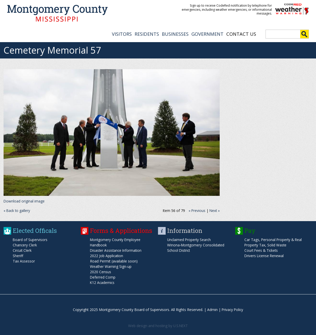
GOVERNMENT (207, 33)
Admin (212, 309)
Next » (214, 210)
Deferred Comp (103, 276)
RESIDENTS (147, 33)
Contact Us (241, 33)
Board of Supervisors (30, 239)
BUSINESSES (175, 33)
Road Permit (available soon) (114, 260)
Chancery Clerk (25, 244)
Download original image (24, 200)
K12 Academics (102, 282)
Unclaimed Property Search (189, 239)
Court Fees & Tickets (261, 249)
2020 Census (100, 271)
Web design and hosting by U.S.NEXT (158, 325)
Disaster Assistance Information (116, 249)
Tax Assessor (24, 260)
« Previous (196, 210)
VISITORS (122, 33)
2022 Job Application (107, 255)
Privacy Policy (232, 309)
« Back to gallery (17, 210)
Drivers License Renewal (264, 255)
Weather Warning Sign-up (111, 266)
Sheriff (18, 255)
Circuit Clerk (22, 249)
